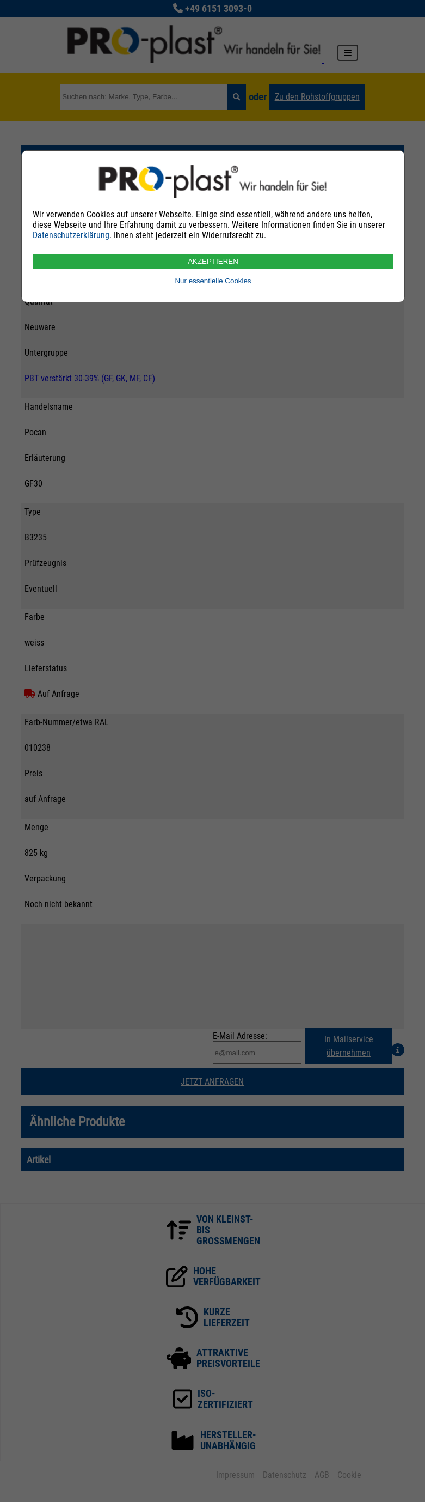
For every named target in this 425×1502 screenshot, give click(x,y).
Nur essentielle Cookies (213, 281)
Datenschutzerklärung (71, 235)
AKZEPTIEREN (213, 261)
